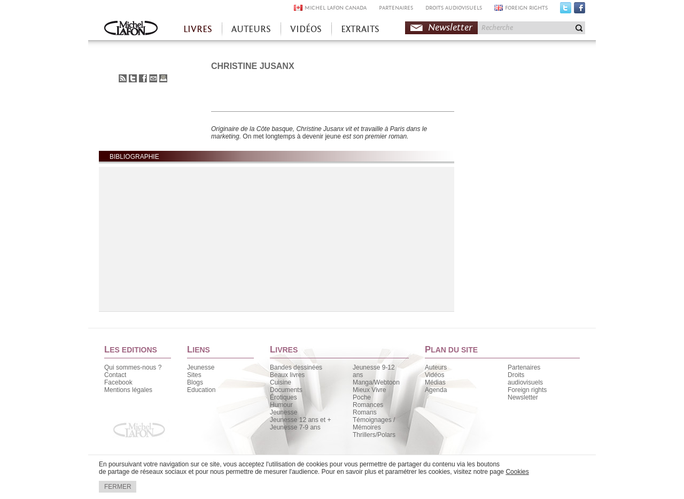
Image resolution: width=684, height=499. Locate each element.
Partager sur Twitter (133, 78)
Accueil (131, 29)
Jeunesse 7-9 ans (295, 427)
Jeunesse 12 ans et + (300, 420)
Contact (115, 375)
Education (201, 390)
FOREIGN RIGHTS (526, 7)
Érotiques (283, 397)
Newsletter (450, 27)
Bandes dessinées (296, 367)
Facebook (579, 10)
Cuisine (280, 382)
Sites (194, 375)
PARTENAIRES (396, 7)
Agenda (436, 390)
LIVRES (197, 29)
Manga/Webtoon (376, 382)
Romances (368, 405)
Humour (281, 405)
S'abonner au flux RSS (123, 78)
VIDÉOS (306, 29)
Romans (365, 412)
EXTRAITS (360, 29)
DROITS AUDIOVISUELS (453, 7)
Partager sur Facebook (143, 78)
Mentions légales (128, 390)
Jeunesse (200, 367)
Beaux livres (287, 375)
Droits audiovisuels (525, 378)
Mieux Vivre (369, 390)
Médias (435, 382)
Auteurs (436, 367)
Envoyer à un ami (153, 78)
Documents (286, 390)
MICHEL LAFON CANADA (336, 7)
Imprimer (163, 78)
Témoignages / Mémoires (374, 423)
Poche (362, 397)
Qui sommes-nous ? (132, 367)
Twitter (565, 10)
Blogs (195, 382)
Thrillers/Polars (374, 435)
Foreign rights (527, 390)
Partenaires (524, 367)
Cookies (517, 471)
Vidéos (434, 375)
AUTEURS (251, 29)
